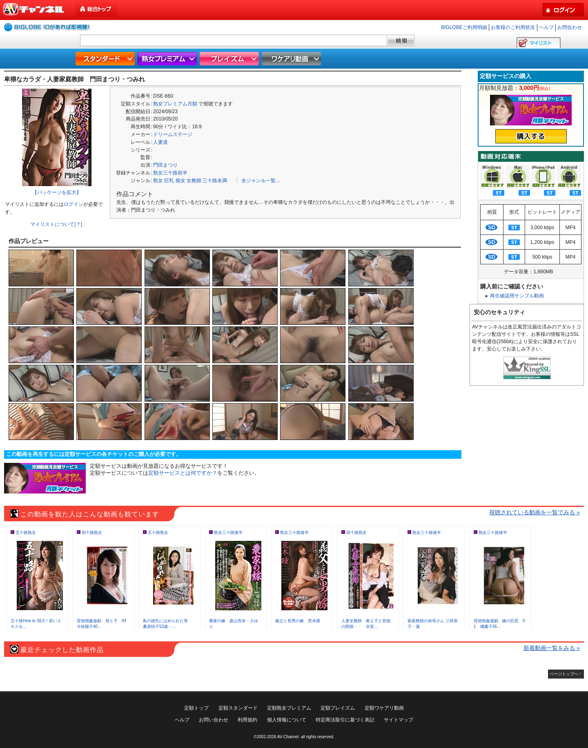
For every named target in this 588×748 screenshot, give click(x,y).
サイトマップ (398, 720)
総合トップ (97, 9)
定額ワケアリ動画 (384, 708)
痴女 (180, 180)
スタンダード (106, 58)
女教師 (194, 180)
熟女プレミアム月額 (175, 104)
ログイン (73, 204)
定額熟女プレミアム (289, 708)
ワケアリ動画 (292, 58)
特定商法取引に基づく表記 (345, 720)
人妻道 (160, 142)
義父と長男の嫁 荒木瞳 (297, 620)
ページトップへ (564, 674)
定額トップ (196, 708)
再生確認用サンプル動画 (517, 296)
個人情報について (286, 720)
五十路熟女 (26, 532)
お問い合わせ (213, 720)
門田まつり (165, 165)
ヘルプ (546, 27)
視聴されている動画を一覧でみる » (534, 512)
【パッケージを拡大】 (56, 192)
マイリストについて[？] (56, 224)
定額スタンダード (238, 708)
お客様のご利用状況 (513, 27)
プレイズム (230, 58)
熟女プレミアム (168, 58)
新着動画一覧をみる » (551, 648)
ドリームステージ (172, 134)
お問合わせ (569, 27)
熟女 (158, 180)
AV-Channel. (288, 737)
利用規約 (247, 720)
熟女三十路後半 (228, 532)
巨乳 (169, 180)
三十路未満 (215, 180)
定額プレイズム (338, 708)
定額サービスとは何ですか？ (182, 473)
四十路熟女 (92, 532)
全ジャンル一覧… (261, 180)
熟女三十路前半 (170, 173)
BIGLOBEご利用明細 (464, 27)
